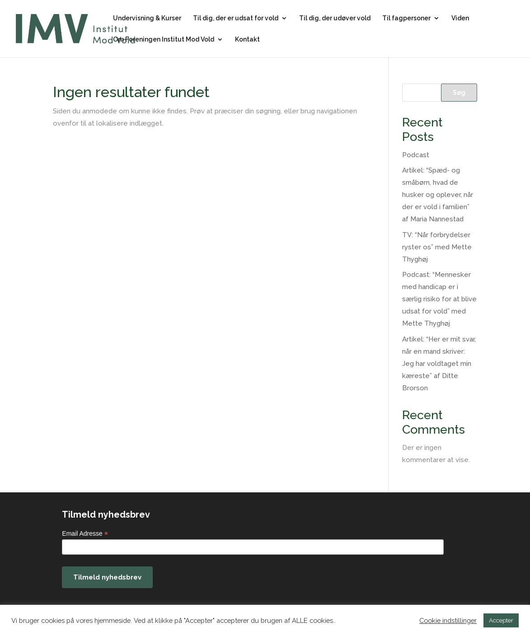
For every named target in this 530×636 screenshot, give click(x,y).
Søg (459, 92)
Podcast (415, 155)
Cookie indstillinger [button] (448, 620)
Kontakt (247, 39)
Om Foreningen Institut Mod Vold (163, 39)
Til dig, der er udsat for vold (235, 18)
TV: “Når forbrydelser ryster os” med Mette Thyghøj (437, 247)
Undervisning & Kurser (147, 18)
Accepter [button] (501, 620)
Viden (460, 18)
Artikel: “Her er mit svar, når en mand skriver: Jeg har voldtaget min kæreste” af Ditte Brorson (439, 363)
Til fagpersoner (406, 18)
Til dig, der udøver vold (335, 18)
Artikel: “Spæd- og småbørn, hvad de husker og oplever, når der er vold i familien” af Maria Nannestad (437, 194)
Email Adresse (85, 533)
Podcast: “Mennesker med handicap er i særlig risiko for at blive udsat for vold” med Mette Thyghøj (439, 299)
